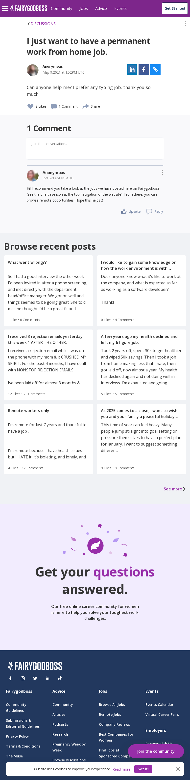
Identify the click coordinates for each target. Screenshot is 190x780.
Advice (101, 8)
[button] (185, 25)
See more (175, 488)
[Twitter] (35, 678)
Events (120, 8)
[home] (28, 11)
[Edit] (185, 24)
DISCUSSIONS (41, 23)
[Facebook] (10, 678)
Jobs (84, 8)
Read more (121, 769)
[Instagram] (23, 678)
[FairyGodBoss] (35, 667)
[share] (86, 105)
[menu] (6, 4)
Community (61, 8)
